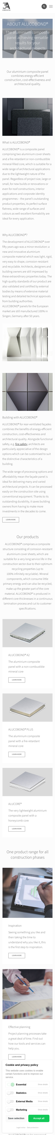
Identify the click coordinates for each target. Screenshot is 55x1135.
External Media (24, 1101)
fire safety (21, 444)
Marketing (21, 1110)
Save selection (16, 1118)
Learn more (11, 519)
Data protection (33, 1127)
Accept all (38, 1118)
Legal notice (20, 1127)
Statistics (21, 1093)
